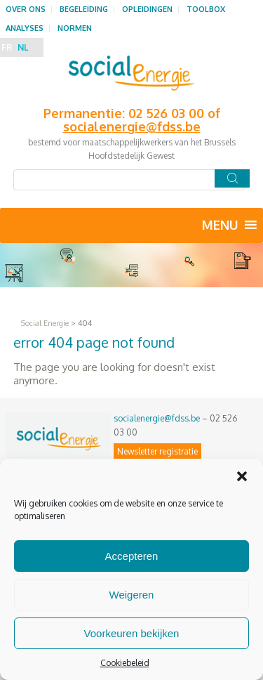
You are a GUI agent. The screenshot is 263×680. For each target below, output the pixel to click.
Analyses (24, 28)
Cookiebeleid (124, 663)
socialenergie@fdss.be (157, 418)
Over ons (26, 9)
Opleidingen (147, 9)
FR (6, 47)
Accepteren (132, 556)
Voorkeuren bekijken (132, 633)
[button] (242, 476)
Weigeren (131, 595)
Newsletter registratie (157, 451)
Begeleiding (84, 9)
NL (23, 47)
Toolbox (206, 9)
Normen (75, 28)
